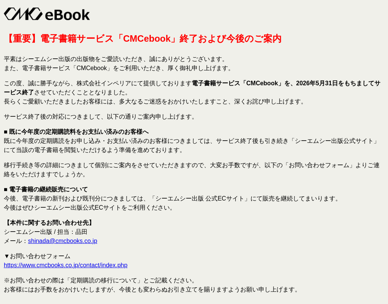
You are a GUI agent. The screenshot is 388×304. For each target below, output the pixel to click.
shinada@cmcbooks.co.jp (62, 241)
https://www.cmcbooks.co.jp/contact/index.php (65, 265)
